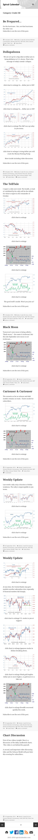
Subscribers (18, 43)
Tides (8, 43)
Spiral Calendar (11, 4)
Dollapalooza (11, 52)
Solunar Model (24, 175)
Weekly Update (13, 479)
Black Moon (10, 327)
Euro (27, 172)
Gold (16, 173)
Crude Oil (22, 40)
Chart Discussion (14, 735)
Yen (12, 43)
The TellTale (11, 184)
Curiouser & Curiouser (17, 391)
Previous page (2, 824)
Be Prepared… (12, 21)
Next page (35, 824)
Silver (27, 41)
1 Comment (8, 473)
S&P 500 (22, 41)
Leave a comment (9, 45)
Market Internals (15, 41)
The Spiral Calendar (12, 318)
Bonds (18, 40)
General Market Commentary (11, 381)
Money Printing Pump (18, 317)
